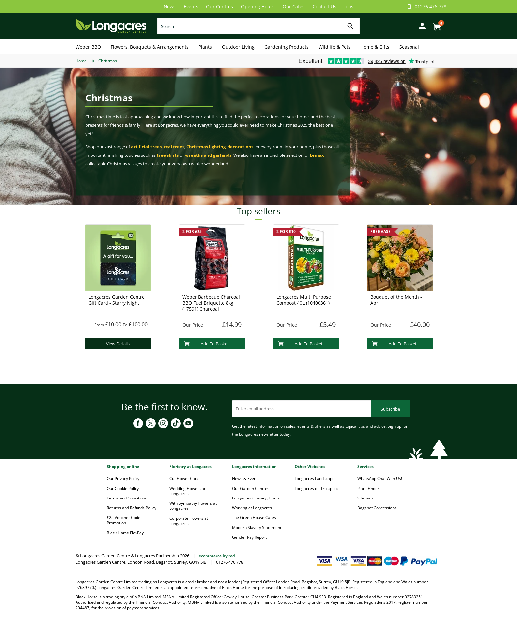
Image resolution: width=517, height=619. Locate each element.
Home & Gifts (374, 47)
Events (191, 6)
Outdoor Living (238, 47)
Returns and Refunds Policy (131, 508)
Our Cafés (294, 6)
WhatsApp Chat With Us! (379, 478)
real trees (174, 147)
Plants (205, 47)
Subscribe (390, 409)
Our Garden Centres (250, 488)
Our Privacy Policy (123, 478)
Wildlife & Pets (334, 47)
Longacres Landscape (315, 478)
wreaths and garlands (208, 155)
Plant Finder (368, 488)
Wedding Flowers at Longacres (187, 491)
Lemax (317, 155)
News (170, 6)
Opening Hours (258, 6)
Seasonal (409, 47)
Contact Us (324, 6)
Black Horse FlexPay (125, 532)
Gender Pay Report (249, 537)
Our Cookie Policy (123, 488)
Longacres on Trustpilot (316, 488)
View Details (118, 344)
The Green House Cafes (254, 517)
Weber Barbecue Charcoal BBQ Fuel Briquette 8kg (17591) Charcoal (211, 303)
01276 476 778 (430, 6)
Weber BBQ (88, 47)
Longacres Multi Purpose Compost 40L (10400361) (303, 300)
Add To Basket (206, 344)
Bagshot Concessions (377, 508)
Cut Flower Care (184, 478)
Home (81, 61)
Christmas (107, 61)
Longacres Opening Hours (256, 498)
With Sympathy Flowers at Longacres (193, 505)
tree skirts (168, 155)
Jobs (348, 6)
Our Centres (219, 6)
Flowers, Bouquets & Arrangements (150, 47)
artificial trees (146, 147)
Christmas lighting (206, 147)
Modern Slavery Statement (256, 527)
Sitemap (365, 498)
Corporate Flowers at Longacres (188, 520)
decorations (240, 147)
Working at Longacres (252, 508)
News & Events (245, 478)
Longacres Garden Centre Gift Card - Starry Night (116, 300)
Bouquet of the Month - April (396, 300)
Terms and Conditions (127, 498)
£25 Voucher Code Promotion (123, 520)
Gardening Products (286, 47)
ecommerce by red (217, 556)
